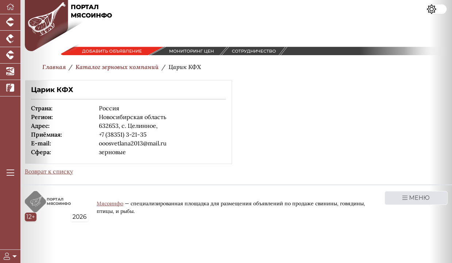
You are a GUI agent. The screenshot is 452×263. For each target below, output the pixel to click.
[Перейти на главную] (10, 7)
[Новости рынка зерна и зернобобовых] (10, 88)
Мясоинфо (110, 203)
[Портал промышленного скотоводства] (10, 55)
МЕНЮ (416, 197)
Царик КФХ (52, 89)
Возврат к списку (49, 171)
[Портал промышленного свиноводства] (10, 22)
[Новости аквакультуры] (10, 72)
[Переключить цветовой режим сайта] (436, 9)
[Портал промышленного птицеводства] (10, 39)
